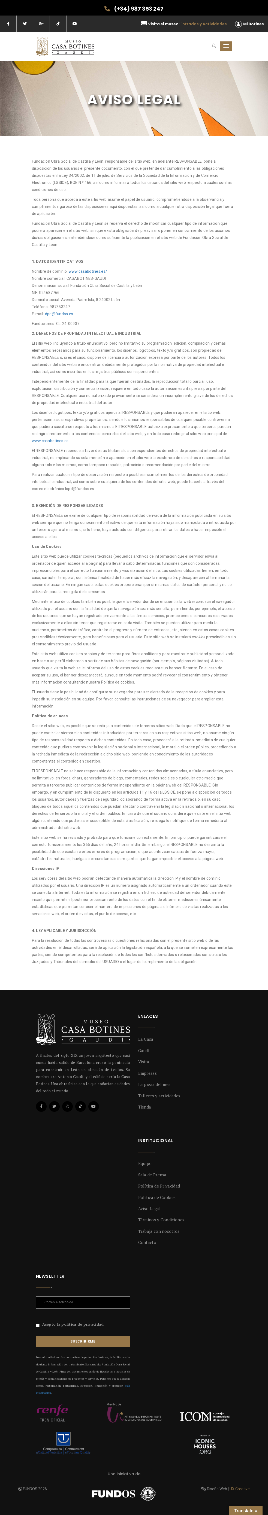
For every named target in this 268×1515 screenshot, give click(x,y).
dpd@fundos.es (59, 314)
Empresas (147, 1073)
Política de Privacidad (159, 1186)
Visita (143, 1061)
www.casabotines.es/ (88, 271)
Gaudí (144, 1050)
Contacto (147, 1242)
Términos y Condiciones (161, 1219)
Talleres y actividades (159, 1095)
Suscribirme (82, 1341)
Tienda (144, 1107)
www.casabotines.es (50, 441)
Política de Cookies (157, 1197)
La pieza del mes (154, 1084)
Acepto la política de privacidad (73, 1324)
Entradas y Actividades (203, 24)
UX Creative (240, 1489)
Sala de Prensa (152, 1174)
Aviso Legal (149, 1208)
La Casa (145, 1039)
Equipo (145, 1163)
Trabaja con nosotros (159, 1231)
